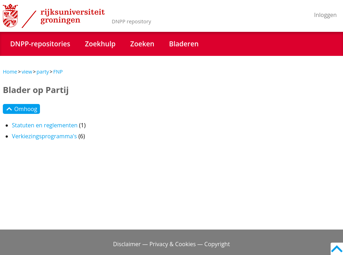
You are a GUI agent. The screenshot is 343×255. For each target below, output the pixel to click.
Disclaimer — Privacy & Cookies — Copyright (171, 244)
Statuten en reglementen (45, 125)
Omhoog (21, 109)
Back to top (337, 249)
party (42, 71)
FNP (58, 71)
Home (10, 71)
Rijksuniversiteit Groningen (54, 16)
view (27, 71)
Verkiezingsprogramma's (44, 136)
